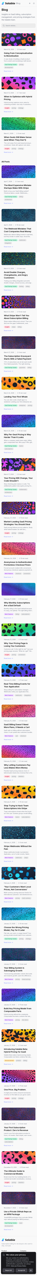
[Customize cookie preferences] (31, 1270)
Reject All (8, 1270)
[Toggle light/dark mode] (29, 3)
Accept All (21, 1270)
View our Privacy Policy (18, 1266)
